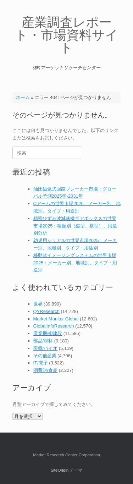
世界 (38, 304)
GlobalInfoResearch (53, 326)
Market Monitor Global (56, 318)
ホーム (23, 97)
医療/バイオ (45, 348)
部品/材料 (43, 340)
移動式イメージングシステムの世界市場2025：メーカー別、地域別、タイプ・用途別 (75, 263)
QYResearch (46, 311)
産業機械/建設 (47, 333)
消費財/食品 (45, 370)
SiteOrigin (60, 470)
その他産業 (44, 355)
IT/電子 (40, 362)
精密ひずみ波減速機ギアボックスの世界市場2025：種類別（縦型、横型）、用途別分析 (75, 226)
